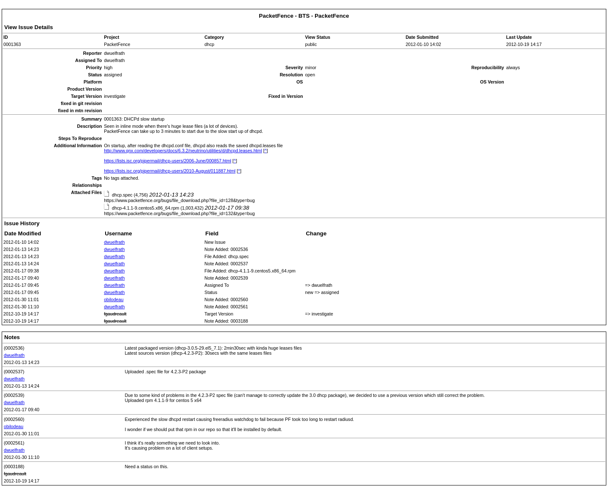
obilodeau (113, 299)
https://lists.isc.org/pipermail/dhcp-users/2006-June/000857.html (167, 160)
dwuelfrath (114, 242)
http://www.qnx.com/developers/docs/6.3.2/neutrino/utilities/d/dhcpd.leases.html (183, 150)
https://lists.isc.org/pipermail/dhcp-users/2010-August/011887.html (170, 170)
